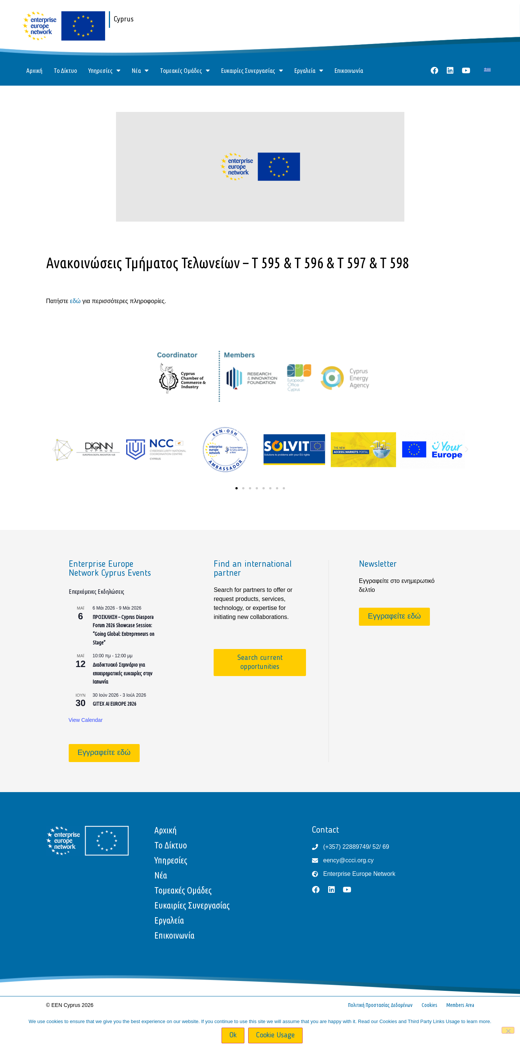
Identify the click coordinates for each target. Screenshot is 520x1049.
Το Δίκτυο (65, 70)
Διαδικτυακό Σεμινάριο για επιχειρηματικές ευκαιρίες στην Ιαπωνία (122, 673)
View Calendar (86, 720)
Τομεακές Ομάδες (185, 70)
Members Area (460, 1005)
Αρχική (34, 70)
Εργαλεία (308, 70)
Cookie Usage (275, 1035)
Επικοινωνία (349, 70)
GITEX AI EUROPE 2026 (114, 704)
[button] (53, 449)
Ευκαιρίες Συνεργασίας (252, 70)
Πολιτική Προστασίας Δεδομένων (380, 1005)
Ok (233, 1035)
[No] (508, 1030)
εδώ (75, 301)
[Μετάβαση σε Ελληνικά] (487, 70)
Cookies (429, 1005)
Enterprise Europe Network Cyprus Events (110, 569)
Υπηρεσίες (104, 70)
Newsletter (378, 564)
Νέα (140, 70)
